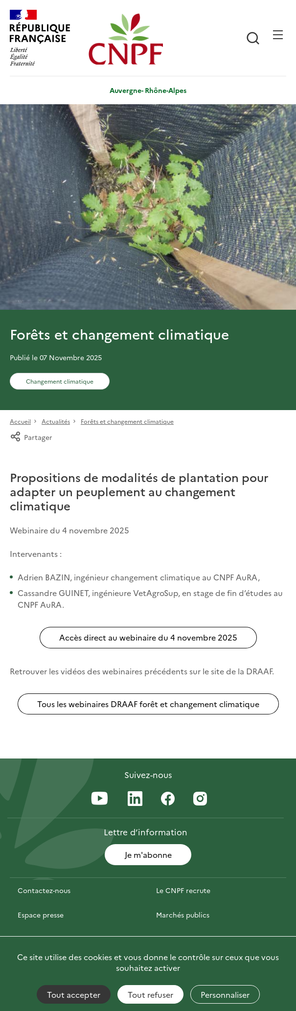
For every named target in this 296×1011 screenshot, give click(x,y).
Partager (31, 437)
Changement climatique (59, 381)
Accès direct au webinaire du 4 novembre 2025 (148, 637)
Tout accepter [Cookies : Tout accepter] (73, 994)
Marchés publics (182, 914)
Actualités (56, 421)
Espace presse (41, 914)
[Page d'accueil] (125, 39)
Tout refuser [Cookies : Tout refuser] (150, 994)
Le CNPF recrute (183, 890)
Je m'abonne (148, 854)
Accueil (20, 421)
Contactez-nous (44, 890)
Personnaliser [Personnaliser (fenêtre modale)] (225, 994)
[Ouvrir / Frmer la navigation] (278, 35)
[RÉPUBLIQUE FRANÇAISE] (47, 39)
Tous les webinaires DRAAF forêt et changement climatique (148, 703)
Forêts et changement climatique (127, 421)
